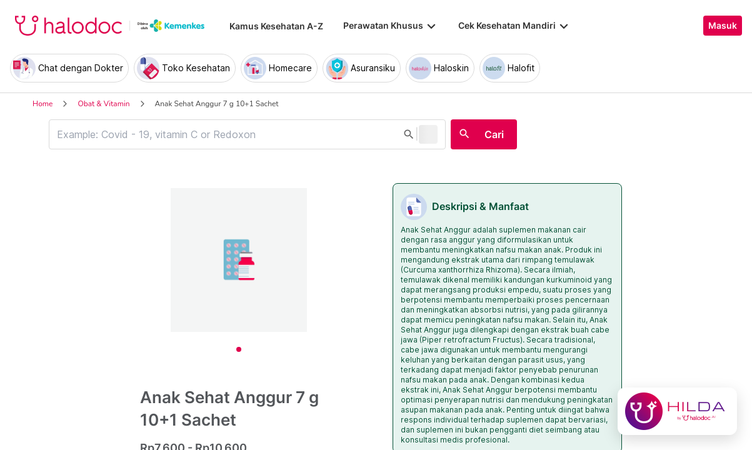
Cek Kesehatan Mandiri (514, 25)
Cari (494, 134)
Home (43, 104)
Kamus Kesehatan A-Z (276, 26)
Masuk (722, 26)
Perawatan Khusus (390, 25)
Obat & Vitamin (103, 104)
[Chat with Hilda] (677, 411)
